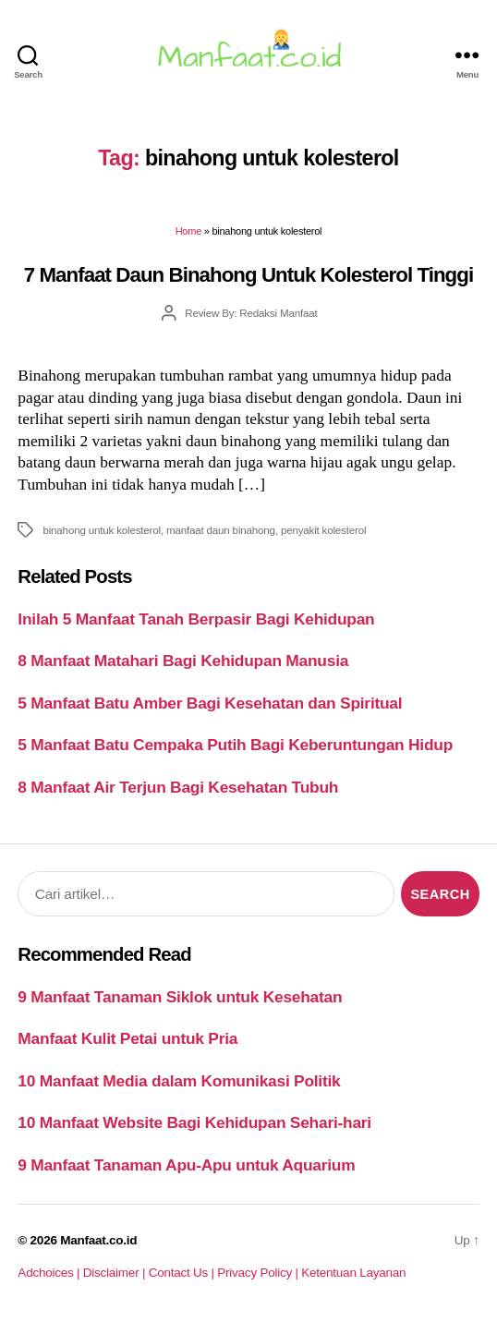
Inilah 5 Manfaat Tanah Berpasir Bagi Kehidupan (196, 619)
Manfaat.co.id (98, 1240)
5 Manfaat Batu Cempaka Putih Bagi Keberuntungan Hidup (235, 744)
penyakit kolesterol (323, 530)
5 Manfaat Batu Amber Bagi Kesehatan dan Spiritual (210, 703)
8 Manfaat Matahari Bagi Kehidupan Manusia (183, 660)
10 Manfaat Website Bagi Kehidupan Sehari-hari (194, 1122)
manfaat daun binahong (220, 530)
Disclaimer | (116, 1273)
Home (188, 231)
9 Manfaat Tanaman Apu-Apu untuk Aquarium (186, 1165)
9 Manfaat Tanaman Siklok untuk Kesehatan (180, 997)
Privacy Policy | (259, 1273)
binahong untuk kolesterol (101, 530)
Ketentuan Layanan (353, 1273)
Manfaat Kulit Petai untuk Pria (127, 1038)
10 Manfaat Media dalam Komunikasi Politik (179, 1081)
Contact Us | (183, 1273)
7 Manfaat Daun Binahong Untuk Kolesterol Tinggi (248, 274)
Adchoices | (50, 1273)
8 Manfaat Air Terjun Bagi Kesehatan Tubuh (178, 787)
